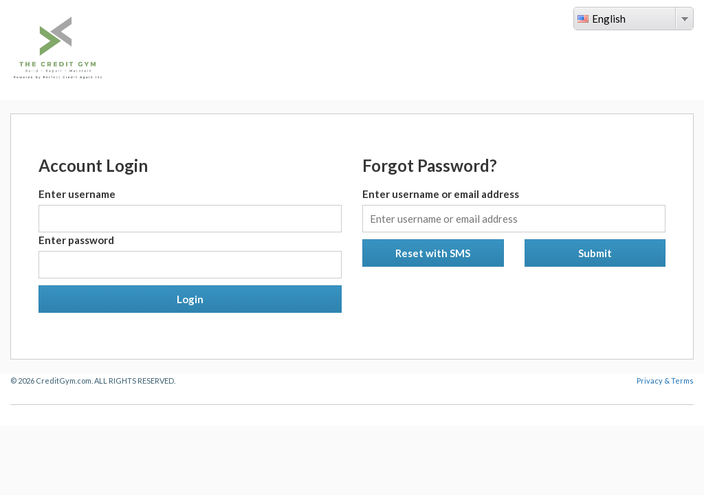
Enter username (77, 194)
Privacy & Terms (665, 380)
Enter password (76, 240)
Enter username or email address (440, 194)
